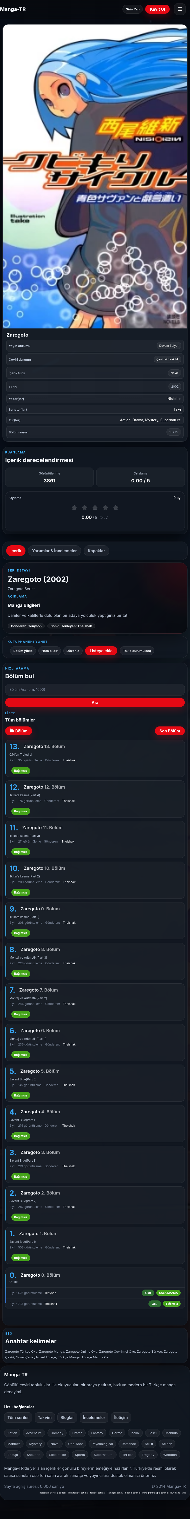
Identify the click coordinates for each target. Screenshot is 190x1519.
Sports (80, 1455)
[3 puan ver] (95, 507)
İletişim (121, 1417)
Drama (137, 420)
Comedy (57, 1433)
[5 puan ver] (115, 507)
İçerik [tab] (15, 550)
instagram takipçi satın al (155, 1492)
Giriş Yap (133, 9)
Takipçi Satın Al (115, 1492)
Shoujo (12, 1455)
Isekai (135, 1433)
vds (184, 1492)
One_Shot (75, 1444)
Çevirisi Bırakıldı (167, 359)
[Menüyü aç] (180, 9)
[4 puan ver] (105, 507)
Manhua (172, 1433)
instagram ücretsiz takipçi (52, 1492)
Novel (175, 373)
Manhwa (13, 1444)
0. (13, 1275)
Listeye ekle (101, 650)
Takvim (45, 1417)
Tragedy (148, 1455)
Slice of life (57, 1455)
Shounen (33, 1455)
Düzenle (73, 651)
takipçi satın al (97, 1492)
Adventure (34, 1433)
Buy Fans (175, 1492)
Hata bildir (50, 651)
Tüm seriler (18, 1417)
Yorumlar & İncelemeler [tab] (54, 550)
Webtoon (170, 1455)
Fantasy (97, 1433)
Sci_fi (149, 1444)
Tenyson (50, 1293)
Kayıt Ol (157, 9)
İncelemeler (94, 1417)
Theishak (69, 760)
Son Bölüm (170, 730)
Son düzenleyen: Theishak (71, 626)
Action (125, 420)
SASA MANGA (168, 1293)
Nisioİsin (174, 399)
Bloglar (67, 1417)
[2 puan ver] (84, 507)
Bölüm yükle (23, 651)
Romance (129, 1444)
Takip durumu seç (137, 651)
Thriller (127, 1455)
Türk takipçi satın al (78, 1492)
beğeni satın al (133, 1492)
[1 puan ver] (74, 507)
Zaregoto (40, 1275)
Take (177, 409)
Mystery (151, 420)
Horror (117, 1433)
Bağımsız (20, 770)
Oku (148, 1293)
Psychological (102, 1444)
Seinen (167, 1444)
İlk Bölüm (18, 730)
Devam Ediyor (169, 346)
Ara (95, 702)
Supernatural (170, 420)
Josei (152, 1433)
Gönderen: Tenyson (26, 626)
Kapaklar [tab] (96, 550)
